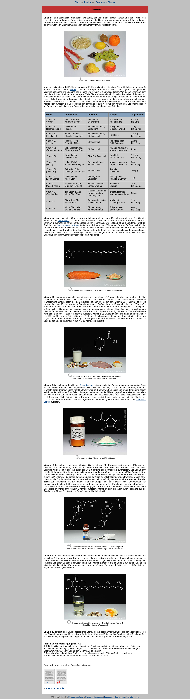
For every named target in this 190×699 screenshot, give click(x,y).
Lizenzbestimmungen (94, 697)
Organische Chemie (105, 2)
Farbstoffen (63, 220)
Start (77, 2)
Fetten (73, 89)
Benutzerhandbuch (76, 697)
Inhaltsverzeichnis (55, 688)
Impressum (108, 697)
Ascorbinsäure (86, 385)
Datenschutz (120, 697)
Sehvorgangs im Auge (68, 225)
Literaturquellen (133, 697)
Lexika (87, 2)
